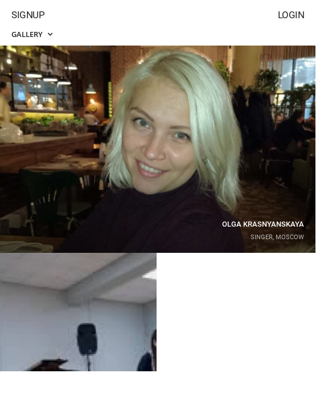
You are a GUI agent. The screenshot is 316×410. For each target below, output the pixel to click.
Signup (27, 14)
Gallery (31, 34)
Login (291, 14)
